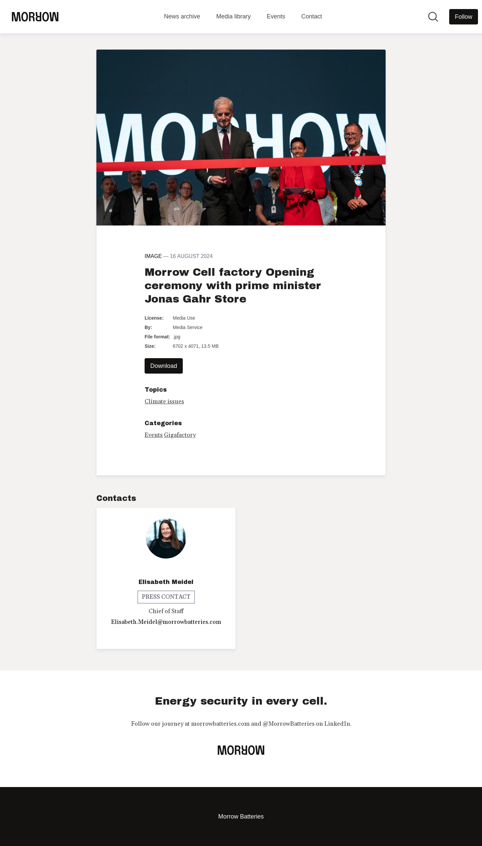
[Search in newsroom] (433, 16)
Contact (311, 16)
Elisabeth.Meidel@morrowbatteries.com (166, 622)
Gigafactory (180, 435)
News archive (182, 16)
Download (163, 366)
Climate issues (164, 401)
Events (276, 16)
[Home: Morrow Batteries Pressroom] (35, 16)
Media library (233, 16)
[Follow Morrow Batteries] (463, 16)
